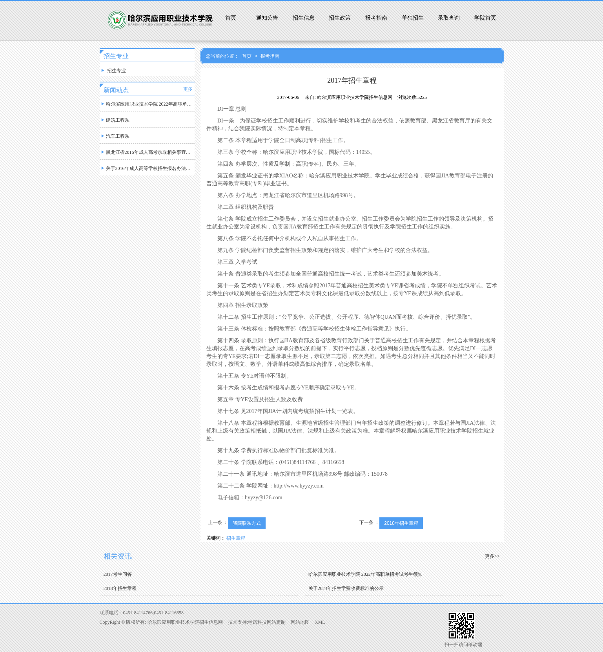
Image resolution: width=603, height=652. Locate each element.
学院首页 (485, 18)
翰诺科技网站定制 (267, 622)
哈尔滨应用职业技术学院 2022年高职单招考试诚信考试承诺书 (147, 102)
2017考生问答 (118, 574)
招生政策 (340, 18)
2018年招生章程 (401, 523)
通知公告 (267, 18)
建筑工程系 (114, 118)
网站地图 (300, 622)
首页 (230, 18)
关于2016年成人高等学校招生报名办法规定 (147, 166)
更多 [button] (188, 89)
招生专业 (113, 69)
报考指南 (376, 18)
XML (320, 622)
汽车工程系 (114, 134)
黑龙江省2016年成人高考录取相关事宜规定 (147, 150)
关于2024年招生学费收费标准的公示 (346, 588)
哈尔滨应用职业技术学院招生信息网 (185, 622)
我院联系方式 (247, 523)
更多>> (492, 556)
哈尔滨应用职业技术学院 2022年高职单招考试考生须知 (365, 574)
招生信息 (304, 18)
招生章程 (235, 538)
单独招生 (413, 18)
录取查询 (449, 18)
